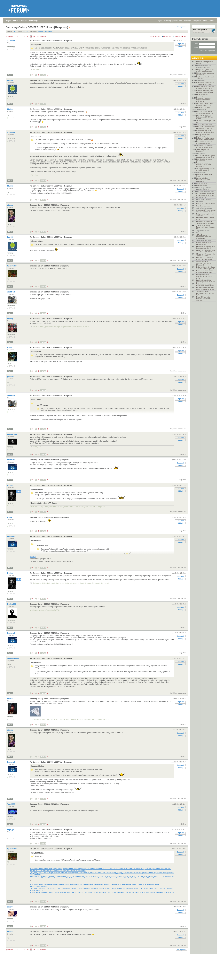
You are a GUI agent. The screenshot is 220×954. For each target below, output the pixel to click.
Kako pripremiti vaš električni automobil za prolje (204, 276)
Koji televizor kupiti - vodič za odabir (205, 77)
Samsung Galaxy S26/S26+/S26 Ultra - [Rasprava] (203, 263)
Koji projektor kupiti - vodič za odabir (205, 214)
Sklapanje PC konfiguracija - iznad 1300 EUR (205, 254)
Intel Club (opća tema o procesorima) (204, 160)
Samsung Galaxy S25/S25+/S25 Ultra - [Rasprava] (203, 179)
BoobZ (10, 348)
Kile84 (10, 517)
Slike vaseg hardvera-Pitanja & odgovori (203, 188)
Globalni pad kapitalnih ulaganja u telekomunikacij (205, 131)
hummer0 (11, 460)
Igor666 (10, 80)
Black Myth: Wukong (203, 107)
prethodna (9, 36)
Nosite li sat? (200, 81)
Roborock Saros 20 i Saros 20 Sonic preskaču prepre (205, 268)
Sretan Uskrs (200, 153)
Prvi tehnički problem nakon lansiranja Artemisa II (205, 247)
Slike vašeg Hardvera (203, 240)
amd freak (11, 292)
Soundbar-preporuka (203, 206)
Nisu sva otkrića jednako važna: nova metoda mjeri (205, 112)
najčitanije (187, 21)
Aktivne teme (198, 58)
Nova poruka (181, 27)
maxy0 (10, 907)
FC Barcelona (201, 197)
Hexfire (10, 485)
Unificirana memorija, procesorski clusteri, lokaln (205, 284)
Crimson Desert (201, 185)
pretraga (211, 21)
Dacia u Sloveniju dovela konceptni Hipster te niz (204, 271)
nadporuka (182, 75)
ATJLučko (11, 41)
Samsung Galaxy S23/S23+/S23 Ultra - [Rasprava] (49, 80)
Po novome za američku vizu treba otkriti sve (204, 142)
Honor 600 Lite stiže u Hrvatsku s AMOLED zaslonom (203, 298)
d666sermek (12, 434)
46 (24, 36)
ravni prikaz (167, 36)
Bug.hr (8, 21)
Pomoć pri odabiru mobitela (205, 204)
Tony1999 (11, 804)
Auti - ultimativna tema (204, 208)
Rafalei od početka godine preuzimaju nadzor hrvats (205, 139)
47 (28, 36)
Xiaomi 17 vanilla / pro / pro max (205, 121)
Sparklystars (12, 266)
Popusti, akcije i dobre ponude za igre (203, 135)
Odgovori (180, 44)
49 (34, 36)
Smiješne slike (201, 109)
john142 (10, 376)
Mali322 (10, 109)
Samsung (33, 21)
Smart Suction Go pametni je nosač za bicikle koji (205, 87)
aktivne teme (177, 21)
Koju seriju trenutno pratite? (205, 191)
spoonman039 (13, 658)
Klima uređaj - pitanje (203, 199)
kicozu (10, 699)
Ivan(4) (10, 319)
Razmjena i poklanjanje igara (204, 175)
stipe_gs (11, 830)
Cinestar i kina (201, 172)
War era (199, 233)
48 (31, 36)
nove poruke (197, 21)
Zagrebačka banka (202, 231)
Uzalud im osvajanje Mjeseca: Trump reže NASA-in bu (203, 164)
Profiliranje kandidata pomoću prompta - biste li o (205, 281)
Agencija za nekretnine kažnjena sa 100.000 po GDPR (204, 116)
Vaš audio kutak (201, 183)
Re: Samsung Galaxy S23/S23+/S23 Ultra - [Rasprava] (51, 41)
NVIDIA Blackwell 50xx (204, 124)
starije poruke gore (181, 36)
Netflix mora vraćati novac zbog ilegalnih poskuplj (205, 83)
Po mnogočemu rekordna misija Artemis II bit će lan (205, 288)
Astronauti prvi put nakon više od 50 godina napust (204, 146)
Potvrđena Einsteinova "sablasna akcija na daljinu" (205, 222)
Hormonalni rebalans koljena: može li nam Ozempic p (203, 99)
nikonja (10, 205)
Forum (15, 21)
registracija (168, 21)
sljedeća (43, 36)
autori (205, 21)
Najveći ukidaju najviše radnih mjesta (204, 243)
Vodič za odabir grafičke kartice (204, 62)
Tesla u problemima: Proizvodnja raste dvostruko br (205, 227)
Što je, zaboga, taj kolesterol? (202, 150)
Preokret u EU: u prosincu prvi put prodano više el (205, 258)
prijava (160, 21)
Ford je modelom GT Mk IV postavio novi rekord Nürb (205, 156)
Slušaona (199, 202)
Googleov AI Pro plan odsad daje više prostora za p (206, 211)
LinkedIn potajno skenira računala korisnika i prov (204, 91)
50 (37, 36)
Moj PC (10, 75)
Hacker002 (11, 604)
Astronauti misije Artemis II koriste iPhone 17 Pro (205, 104)
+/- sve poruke (155, 36)
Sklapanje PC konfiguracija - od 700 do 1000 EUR (205, 251)
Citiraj (180, 46)
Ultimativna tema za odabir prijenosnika (205, 74)
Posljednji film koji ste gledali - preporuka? (203, 66)
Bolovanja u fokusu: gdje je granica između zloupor (205, 70)
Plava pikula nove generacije (202, 95)
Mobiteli (24, 21)
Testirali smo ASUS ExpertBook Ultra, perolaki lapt (205, 293)
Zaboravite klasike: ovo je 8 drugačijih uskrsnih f (205, 169)
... (22, 36)
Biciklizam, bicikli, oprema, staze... (205, 218)
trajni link (173, 75)
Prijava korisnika (200, 39)
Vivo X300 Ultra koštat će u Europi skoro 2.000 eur (205, 127)
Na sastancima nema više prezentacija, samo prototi (205, 194)
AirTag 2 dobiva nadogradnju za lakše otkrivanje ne (203, 236)
